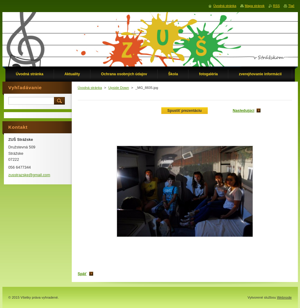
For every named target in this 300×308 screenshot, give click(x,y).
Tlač (291, 6)
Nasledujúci (243, 110)
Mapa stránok (255, 6)
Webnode (284, 297)
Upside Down (118, 87)
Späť (82, 273)
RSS (276, 6)
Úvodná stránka (90, 87)
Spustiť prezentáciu (184, 111)
